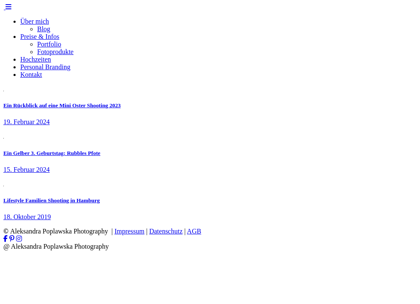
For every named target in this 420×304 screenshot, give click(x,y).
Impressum (129, 231)
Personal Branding (45, 67)
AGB (194, 231)
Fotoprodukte (55, 51)
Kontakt (31, 74)
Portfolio (49, 44)
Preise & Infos (39, 36)
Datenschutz (165, 231)
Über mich (34, 21)
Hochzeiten (35, 59)
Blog (43, 29)
